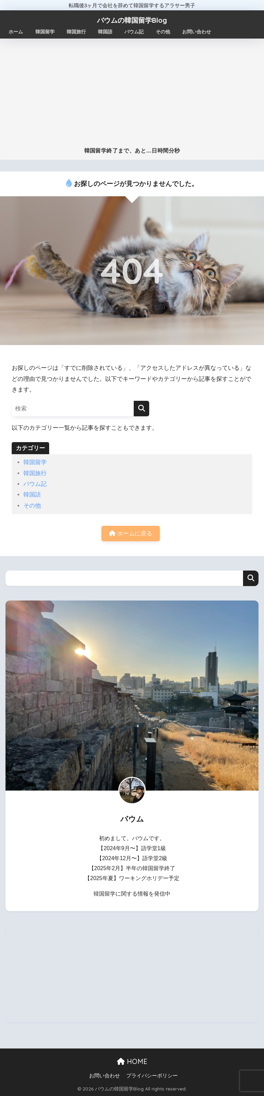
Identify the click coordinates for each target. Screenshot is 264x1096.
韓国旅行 (35, 473)
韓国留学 (35, 462)
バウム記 (35, 484)
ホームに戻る (130, 533)
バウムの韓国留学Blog (132, 20)
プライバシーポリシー (152, 1075)
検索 (250, 578)
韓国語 (32, 494)
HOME (132, 1061)
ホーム (16, 31)
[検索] (141, 408)
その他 (32, 505)
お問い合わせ (104, 1075)
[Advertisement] (132, 96)
